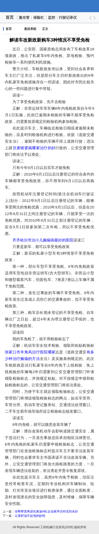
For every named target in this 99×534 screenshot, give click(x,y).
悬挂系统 (30, 29)
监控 (51, 17)
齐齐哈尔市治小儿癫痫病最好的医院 (42, 240)
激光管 (24, 17)
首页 (10, 17)
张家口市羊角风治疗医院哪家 (30, 352)
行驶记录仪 (68, 17)
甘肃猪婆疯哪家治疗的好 (34, 148)
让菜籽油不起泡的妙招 (30, 516)
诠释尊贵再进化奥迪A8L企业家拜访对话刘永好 (46, 511)
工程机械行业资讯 (49, 6)
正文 (45, 29)
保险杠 (39, 17)
